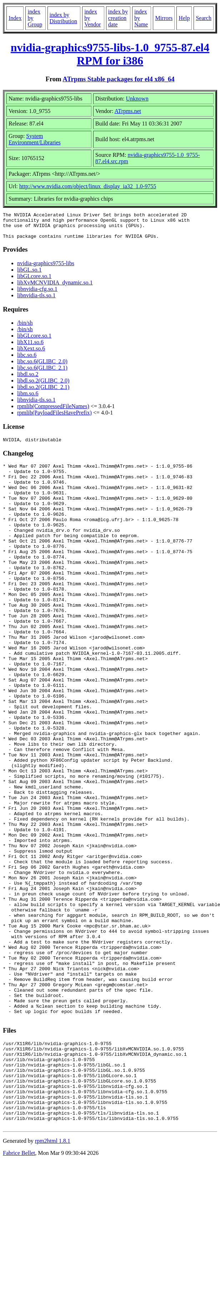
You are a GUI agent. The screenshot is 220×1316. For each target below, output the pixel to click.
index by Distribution (63, 18)
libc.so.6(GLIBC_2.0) (42, 367)
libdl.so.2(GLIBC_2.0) (43, 386)
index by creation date (118, 18)
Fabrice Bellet (19, 1288)
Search (203, 18)
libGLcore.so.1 (34, 281)
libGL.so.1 (29, 275)
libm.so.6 (28, 399)
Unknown (137, 99)
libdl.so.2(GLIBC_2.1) (43, 392)
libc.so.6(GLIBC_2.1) (42, 373)
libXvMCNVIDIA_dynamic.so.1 (55, 288)
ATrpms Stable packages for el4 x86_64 (118, 79)
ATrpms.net (128, 111)
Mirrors (163, 18)
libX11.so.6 (30, 347)
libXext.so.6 (31, 354)
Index (15, 18)
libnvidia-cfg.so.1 (37, 294)
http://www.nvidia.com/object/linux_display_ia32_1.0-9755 (87, 186)
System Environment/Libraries (35, 139)
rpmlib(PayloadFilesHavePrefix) (54, 418)
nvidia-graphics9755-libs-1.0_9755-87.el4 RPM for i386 (110, 54)
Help (184, 18)
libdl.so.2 (28, 379)
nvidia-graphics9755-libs (45, 269)
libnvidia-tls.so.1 (36, 301)
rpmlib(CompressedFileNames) (53, 411)
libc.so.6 (26, 360)
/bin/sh (25, 328)
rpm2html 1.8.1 (52, 1276)
